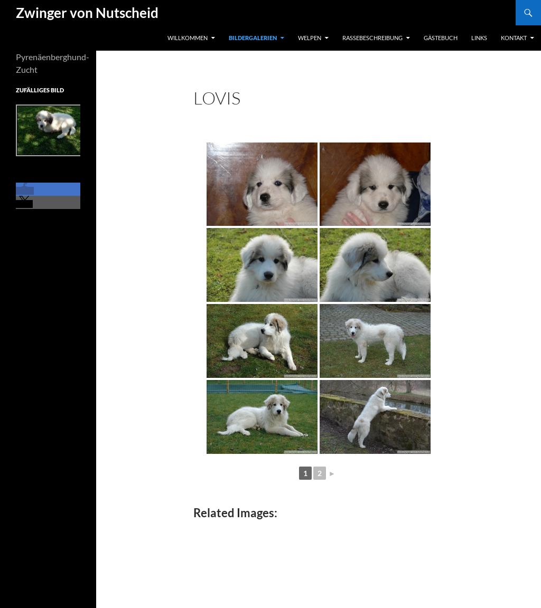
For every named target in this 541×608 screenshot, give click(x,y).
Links (479, 37)
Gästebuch (441, 37)
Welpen (309, 37)
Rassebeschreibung (372, 37)
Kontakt (514, 37)
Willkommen (187, 37)
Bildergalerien (253, 37)
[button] (25, 191)
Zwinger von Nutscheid (87, 12)
